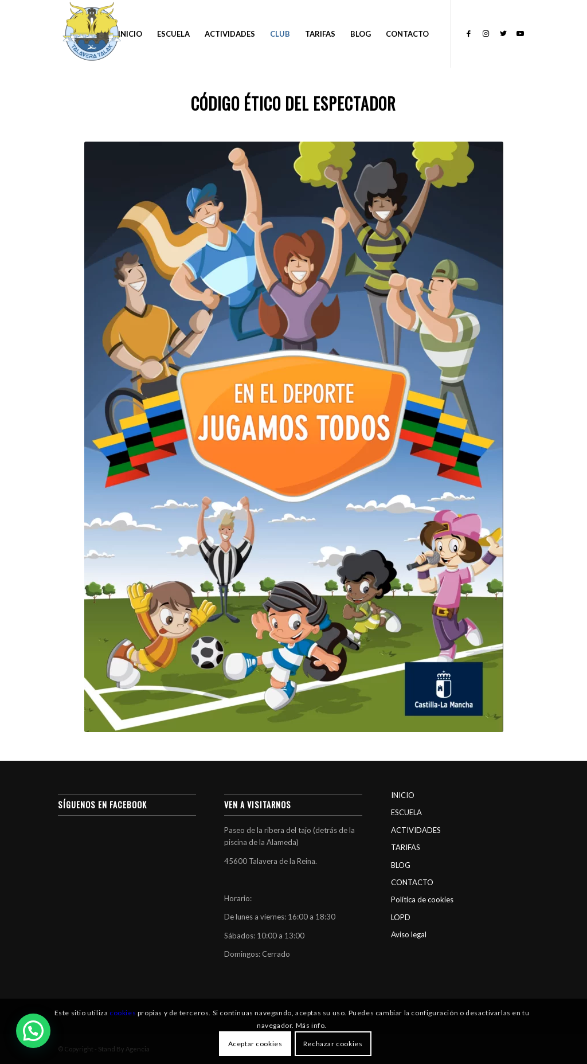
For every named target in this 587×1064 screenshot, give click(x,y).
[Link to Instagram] (486, 33)
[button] (33, 1031)
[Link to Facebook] (469, 33)
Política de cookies (422, 899)
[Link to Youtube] (520, 33)
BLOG (400, 865)
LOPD (400, 917)
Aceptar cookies (255, 1043)
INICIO (402, 795)
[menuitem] (130, 34)
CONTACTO (412, 882)
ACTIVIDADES (416, 830)
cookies (122, 1012)
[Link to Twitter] (503, 33)
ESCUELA (406, 812)
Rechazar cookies (333, 1043)
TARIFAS (405, 847)
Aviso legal (408, 934)
